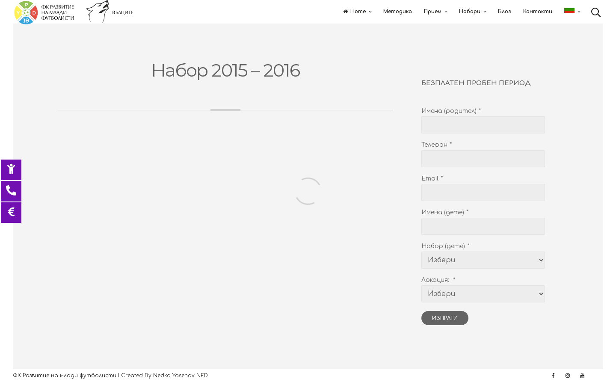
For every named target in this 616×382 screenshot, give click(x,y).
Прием (432, 12)
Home (354, 12)
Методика (397, 12)
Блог (504, 12)
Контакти (537, 12)
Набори (469, 12)
